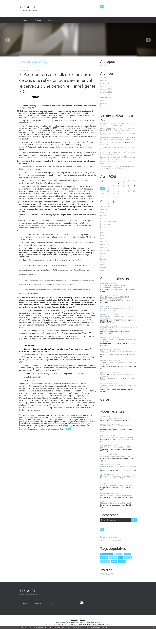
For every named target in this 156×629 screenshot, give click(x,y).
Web (46, 417)
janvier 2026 (104, 86)
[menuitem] (25, 20)
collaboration (67, 425)
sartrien (38, 429)
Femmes (53, 415)
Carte (104, 399)
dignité (38, 425)
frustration (23, 429)
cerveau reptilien (57, 419)
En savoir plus (104, 627)
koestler (63, 421)
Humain (103, 227)
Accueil (25, 20)
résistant (58, 425)
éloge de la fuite (73, 421)
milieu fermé (70, 423)
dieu (120, 558)
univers (59, 427)
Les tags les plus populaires (93, 622)
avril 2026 (103, 77)
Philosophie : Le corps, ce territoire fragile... (116, 495)
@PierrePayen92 (106, 574)
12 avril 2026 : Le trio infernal (111, 147)
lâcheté (50, 429)
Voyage (103, 268)
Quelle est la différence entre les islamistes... (116, 486)
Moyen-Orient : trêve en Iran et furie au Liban (117, 128)
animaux (44, 423)
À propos (51, 20)
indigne (40, 427)
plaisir (72, 427)
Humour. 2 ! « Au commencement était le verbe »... (112, 286)
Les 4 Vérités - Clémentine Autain (112, 142)
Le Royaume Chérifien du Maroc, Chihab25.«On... (118, 140)
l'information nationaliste (112, 125)
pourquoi (80, 417)
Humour (79, 415)
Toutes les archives (106, 107)
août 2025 (104, 101)
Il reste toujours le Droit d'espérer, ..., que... (116, 133)
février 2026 (104, 83)
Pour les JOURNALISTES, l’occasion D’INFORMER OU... (118, 467)
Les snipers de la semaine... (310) (112, 162)
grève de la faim (84, 425)
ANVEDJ (103, 135)
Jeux (101, 233)
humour (104, 558)
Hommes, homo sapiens (66, 415)
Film (101, 218)
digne (34, 427)
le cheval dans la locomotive (29, 423)
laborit (56, 421)
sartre (75, 425)
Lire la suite (104, 65)
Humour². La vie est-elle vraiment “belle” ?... (116, 418)
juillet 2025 (104, 104)
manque (79, 427)
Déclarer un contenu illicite (50, 624)
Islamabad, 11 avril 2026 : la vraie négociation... (117, 123)
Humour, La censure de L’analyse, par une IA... (115, 309)
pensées (51, 423)
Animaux (103, 210)
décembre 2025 (106, 89)
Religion (30, 417)
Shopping (104, 262)
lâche (62, 429)
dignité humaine (48, 425)
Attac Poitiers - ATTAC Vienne (111, 159)
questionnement (70, 417)
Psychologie (104, 250)
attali (77, 423)
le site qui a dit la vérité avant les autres (118, 168)
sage (33, 425)
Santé (36, 417)
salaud (56, 429)
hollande (113, 558)
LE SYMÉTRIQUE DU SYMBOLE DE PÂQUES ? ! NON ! (117, 427)
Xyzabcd (103, 339)
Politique (22, 417)
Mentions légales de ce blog (65, 624)
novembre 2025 (106, 92)
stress (85, 427)
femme (28, 425)
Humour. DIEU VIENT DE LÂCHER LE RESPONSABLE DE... (116, 298)
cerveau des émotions (42, 419)
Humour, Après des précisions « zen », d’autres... (118, 340)
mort (114, 561)
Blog (48, 415)
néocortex (23, 419)
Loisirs (102, 239)
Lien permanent (26, 415)
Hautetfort (82, 620)
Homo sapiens (105, 224)
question (59, 417)
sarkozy (128, 558)
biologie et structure (87, 421)
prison (21, 427)
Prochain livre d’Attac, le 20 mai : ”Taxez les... (116, 157)
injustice (47, 427)
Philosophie (87, 415)
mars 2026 (104, 80)
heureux (31, 429)
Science (41, 417)
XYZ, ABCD (27, 6)
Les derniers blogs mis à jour (63, 622)
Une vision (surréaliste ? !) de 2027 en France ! (117, 437)
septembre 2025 (106, 98)
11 (134, 186)
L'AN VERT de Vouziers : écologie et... (116, 130)
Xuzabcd (103, 374)
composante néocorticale (74, 419)
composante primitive (38, 421)
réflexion (87, 417)
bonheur (66, 427)
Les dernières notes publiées (78, 622)
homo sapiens (85, 423)
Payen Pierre (105, 285)
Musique (103, 242)
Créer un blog (74, 620)
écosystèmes (59, 423)
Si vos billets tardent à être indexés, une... (115, 457)
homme (22, 425)
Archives (38, 20)
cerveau (31, 419)
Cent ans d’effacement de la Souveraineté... (116, 138)
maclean (50, 421)
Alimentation (105, 207)
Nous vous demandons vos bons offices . (115, 152)
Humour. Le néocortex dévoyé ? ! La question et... (118, 317)
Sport (102, 265)
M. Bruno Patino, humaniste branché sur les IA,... (118, 476)
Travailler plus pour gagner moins (113, 167)
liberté (44, 429)
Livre (102, 236)
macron (127, 554)
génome (122, 561)
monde (53, 427)
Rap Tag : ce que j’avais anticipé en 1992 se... (116, 447)
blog (111, 624)
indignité (28, 427)
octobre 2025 (105, 95)
